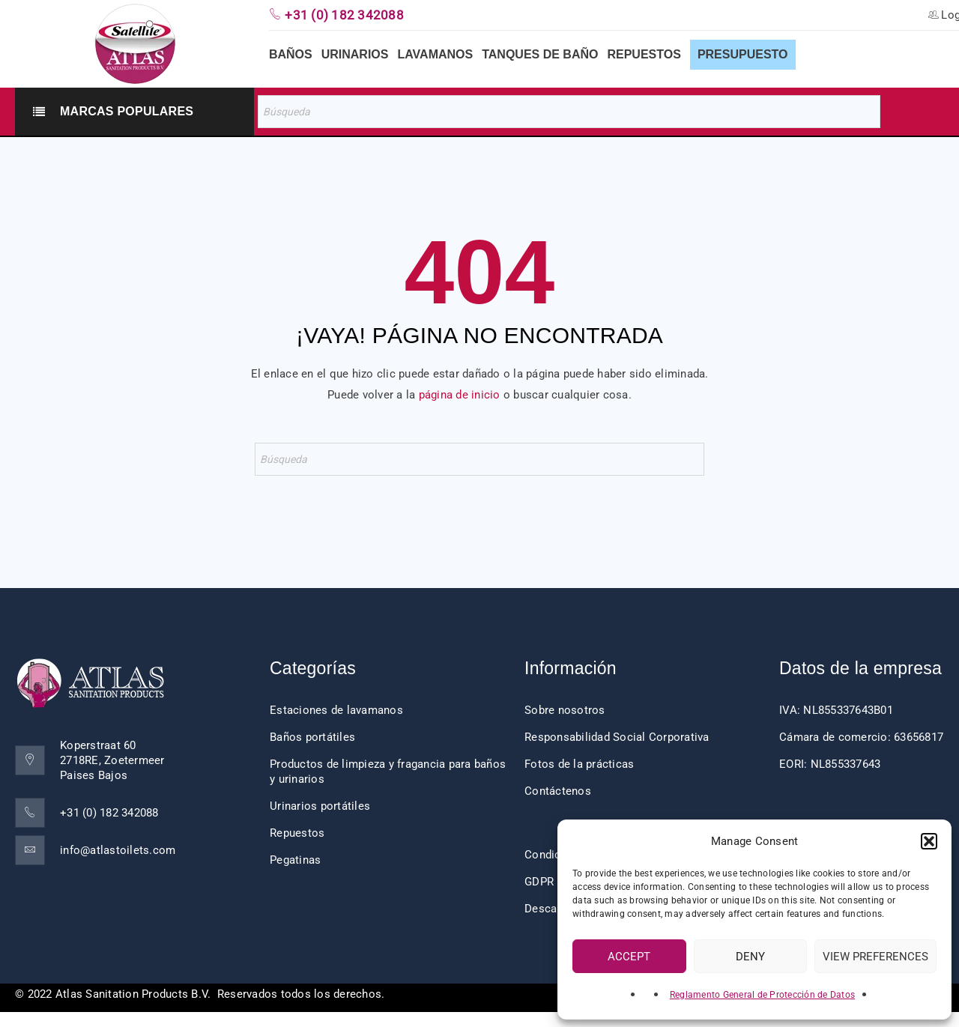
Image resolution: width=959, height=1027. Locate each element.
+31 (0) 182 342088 (109, 813)
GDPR (539, 881)
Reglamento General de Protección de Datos (762, 995)
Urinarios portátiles (320, 806)
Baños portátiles (312, 737)
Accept (629, 956)
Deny (750, 956)
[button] (929, 841)
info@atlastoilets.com (117, 850)
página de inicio (459, 395)
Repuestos (297, 833)
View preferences (875, 956)
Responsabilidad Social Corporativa (617, 737)
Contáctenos (557, 791)
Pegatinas (295, 860)
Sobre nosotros (564, 710)
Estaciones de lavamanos (336, 710)
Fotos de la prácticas (579, 764)
